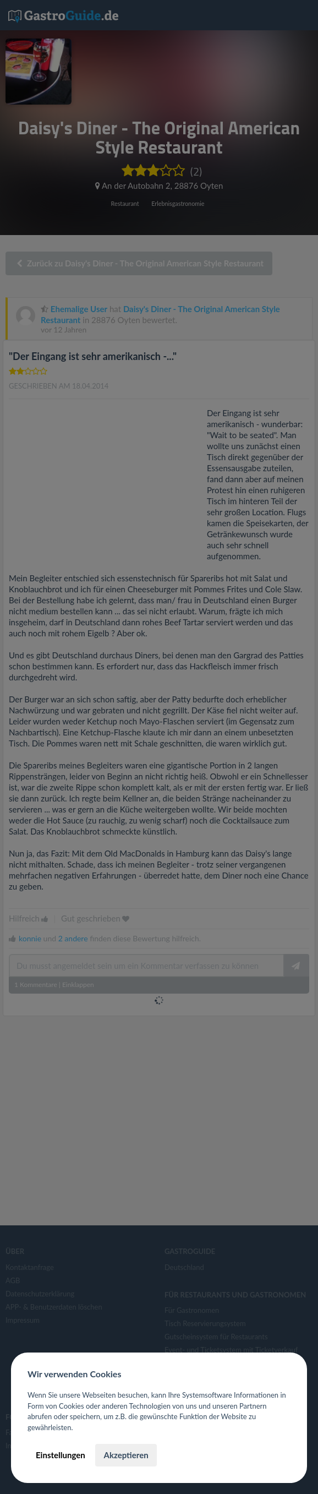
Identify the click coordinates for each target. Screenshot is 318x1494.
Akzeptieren (125, 1455)
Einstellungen (60, 1455)
